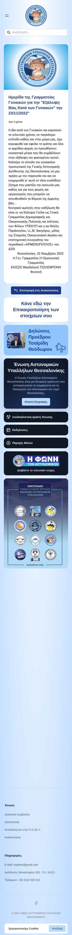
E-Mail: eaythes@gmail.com (21, 864)
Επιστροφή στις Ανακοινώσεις (36, 290)
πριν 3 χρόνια (15, 122)
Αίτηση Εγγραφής (36, 401)
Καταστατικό (12, 822)
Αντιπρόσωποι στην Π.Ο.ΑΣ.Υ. (23, 829)
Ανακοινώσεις (13, 837)
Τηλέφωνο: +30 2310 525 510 (22, 879)
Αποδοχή (57, 928)
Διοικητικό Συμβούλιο (17, 814)
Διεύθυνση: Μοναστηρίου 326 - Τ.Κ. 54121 (30, 872)
